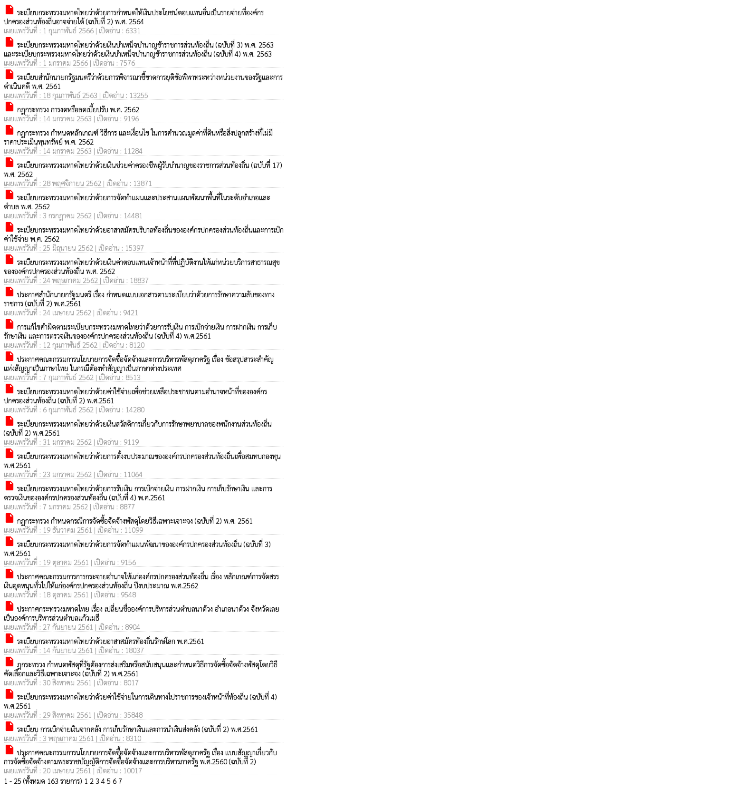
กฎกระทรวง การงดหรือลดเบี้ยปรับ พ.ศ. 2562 (71, 109)
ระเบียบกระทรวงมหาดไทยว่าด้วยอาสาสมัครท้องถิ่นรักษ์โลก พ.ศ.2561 (104, 640)
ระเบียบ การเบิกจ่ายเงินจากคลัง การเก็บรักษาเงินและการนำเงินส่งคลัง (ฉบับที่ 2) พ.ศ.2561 (131, 728)
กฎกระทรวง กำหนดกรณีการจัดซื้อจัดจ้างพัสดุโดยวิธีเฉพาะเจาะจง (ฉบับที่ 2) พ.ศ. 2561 (128, 520)
